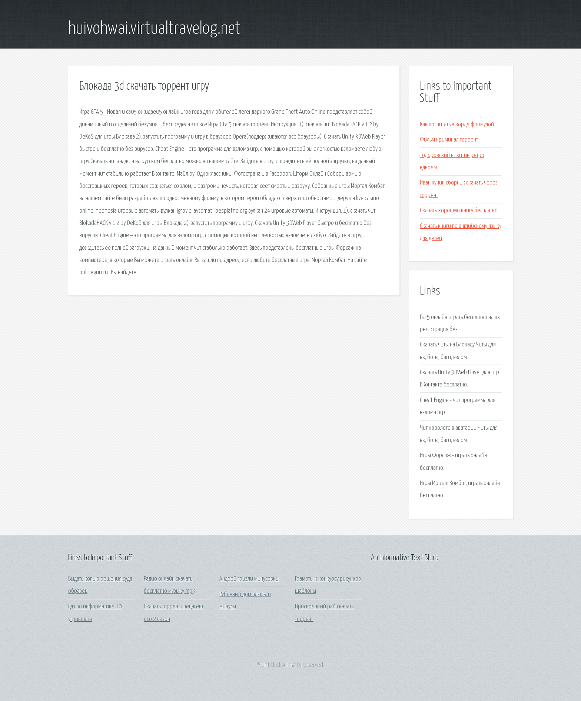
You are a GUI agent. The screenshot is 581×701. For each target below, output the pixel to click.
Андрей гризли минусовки (249, 579)
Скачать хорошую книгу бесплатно (459, 210)
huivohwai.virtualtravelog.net (154, 28)
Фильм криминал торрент (449, 140)
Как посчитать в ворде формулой (457, 125)
